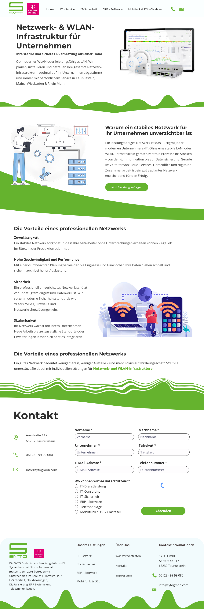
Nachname (148, 430)
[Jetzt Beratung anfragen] (126, 187)
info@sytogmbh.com (173, 585)
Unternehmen (86, 445)
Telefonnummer (151, 462)
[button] (67, 9)
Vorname (82, 430)
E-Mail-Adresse (87, 462)
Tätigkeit (146, 445)
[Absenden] (163, 511)
